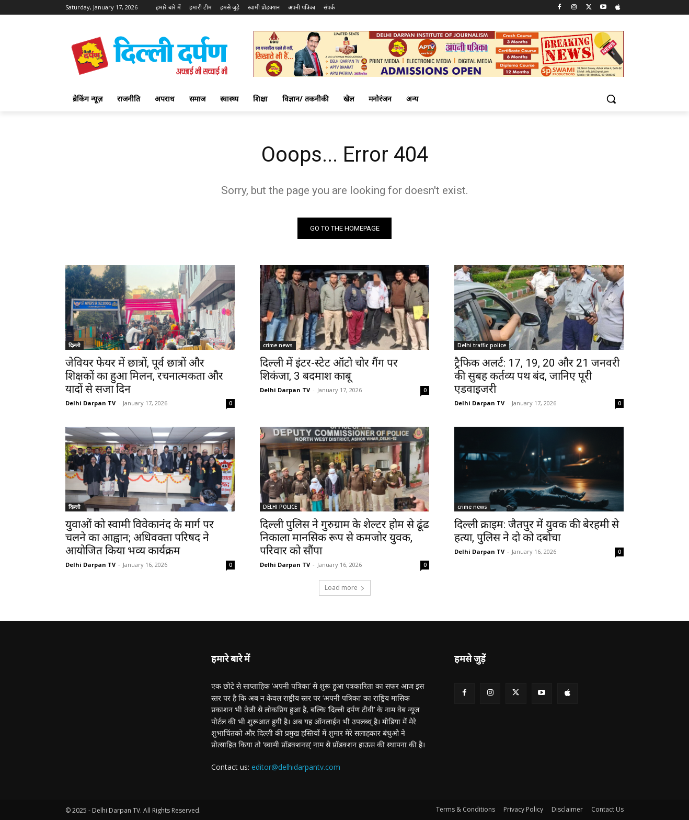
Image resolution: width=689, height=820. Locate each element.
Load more (345, 587)
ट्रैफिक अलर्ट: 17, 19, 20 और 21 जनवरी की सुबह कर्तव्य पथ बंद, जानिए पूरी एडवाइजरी (536, 376)
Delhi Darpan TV (90, 403)
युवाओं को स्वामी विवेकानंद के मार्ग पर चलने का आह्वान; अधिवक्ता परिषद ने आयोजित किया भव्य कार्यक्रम (139, 537)
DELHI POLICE (280, 506)
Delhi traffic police (481, 345)
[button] (611, 98)
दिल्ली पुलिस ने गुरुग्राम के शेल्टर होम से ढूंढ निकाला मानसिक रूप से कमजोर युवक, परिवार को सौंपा (344, 537)
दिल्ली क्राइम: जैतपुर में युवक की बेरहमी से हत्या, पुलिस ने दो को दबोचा (536, 531)
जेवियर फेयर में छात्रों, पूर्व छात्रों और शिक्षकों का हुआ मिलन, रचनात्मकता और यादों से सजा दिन (144, 376)
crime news (278, 345)
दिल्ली (74, 345)
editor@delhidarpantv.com (295, 767)
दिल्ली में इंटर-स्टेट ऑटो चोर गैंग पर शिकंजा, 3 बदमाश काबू (329, 369)
